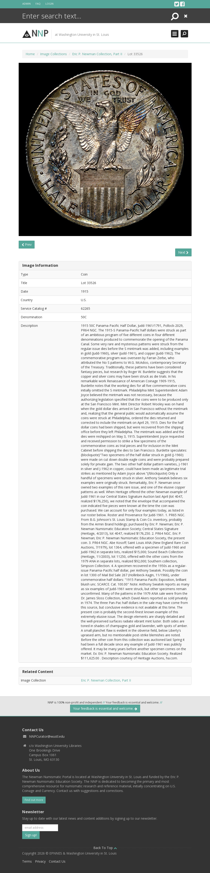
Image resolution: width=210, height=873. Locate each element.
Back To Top (105, 848)
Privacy (40, 861)
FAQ (38, 3)
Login (49, 3)
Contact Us (57, 861)
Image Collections (53, 54)
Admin (26, 3)
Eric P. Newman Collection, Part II (97, 54)
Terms (27, 861)
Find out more (34, 800)
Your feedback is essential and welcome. (105, 708)
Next (183, 252)
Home (30, 54)
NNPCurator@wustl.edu (47, 736)
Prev (27, 244)
